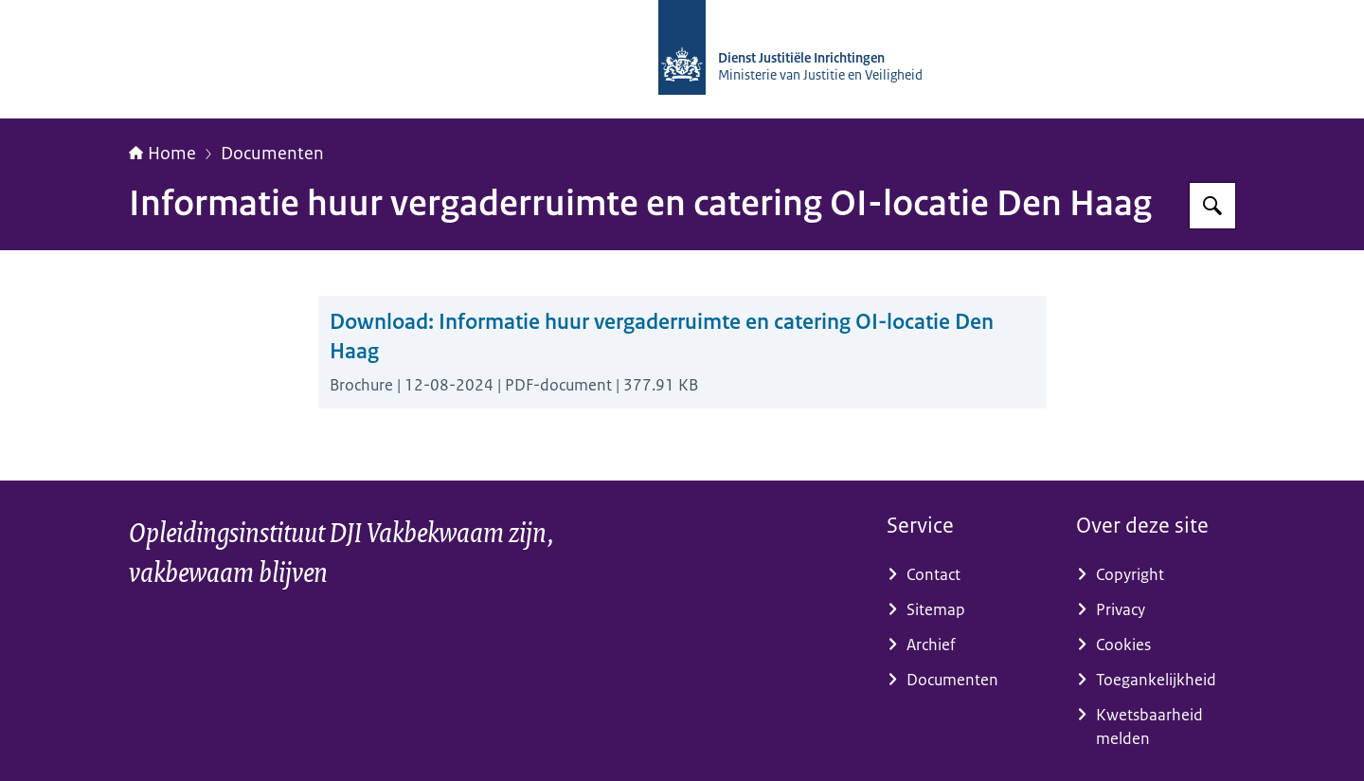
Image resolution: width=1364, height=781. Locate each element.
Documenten (272, 153)
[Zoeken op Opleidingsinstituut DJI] (1212, 205)
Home (162, 153)
